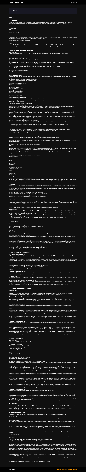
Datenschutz (64, 469)
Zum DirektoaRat (74, 2)
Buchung (70, 469)
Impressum (59, 469)
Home (68, 2)
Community (75, 469)
